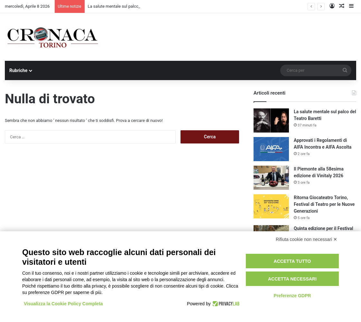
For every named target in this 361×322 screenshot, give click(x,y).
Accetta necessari (292, 278)
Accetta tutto (292, 261)
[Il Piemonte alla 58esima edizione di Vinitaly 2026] (271, 178)
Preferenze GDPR (292, 295)
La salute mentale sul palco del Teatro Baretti (129, 6)
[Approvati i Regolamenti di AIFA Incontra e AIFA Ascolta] (271, 149)
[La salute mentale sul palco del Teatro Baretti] (271, 120)
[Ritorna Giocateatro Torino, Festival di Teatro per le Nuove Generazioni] (271, 206)
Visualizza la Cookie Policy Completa (63, 303)
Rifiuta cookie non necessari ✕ (306, 239)
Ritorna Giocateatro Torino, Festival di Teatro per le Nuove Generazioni (324, 204)
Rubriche (18, 70)
